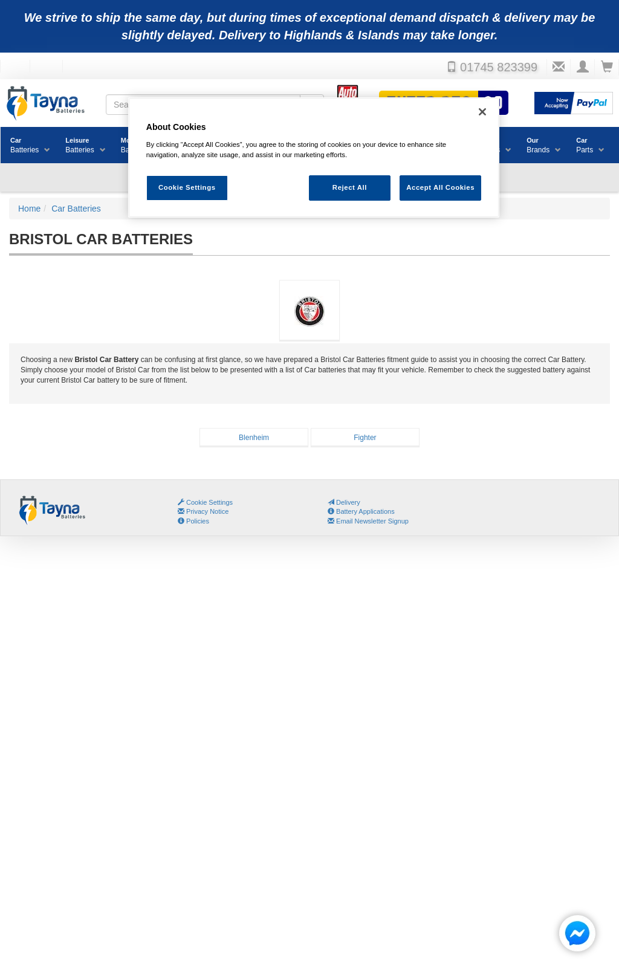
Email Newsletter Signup (368, 521)
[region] (313, 157)
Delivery (344, 502)
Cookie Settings (209, 502)
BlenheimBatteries (254, 439)
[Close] (482, 112)
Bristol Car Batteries (309, 318)
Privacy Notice (203, 511)
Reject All (349, 187)
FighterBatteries (364, 439)
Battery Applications (361, 511)
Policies (193, 521)
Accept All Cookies (440, 187)
